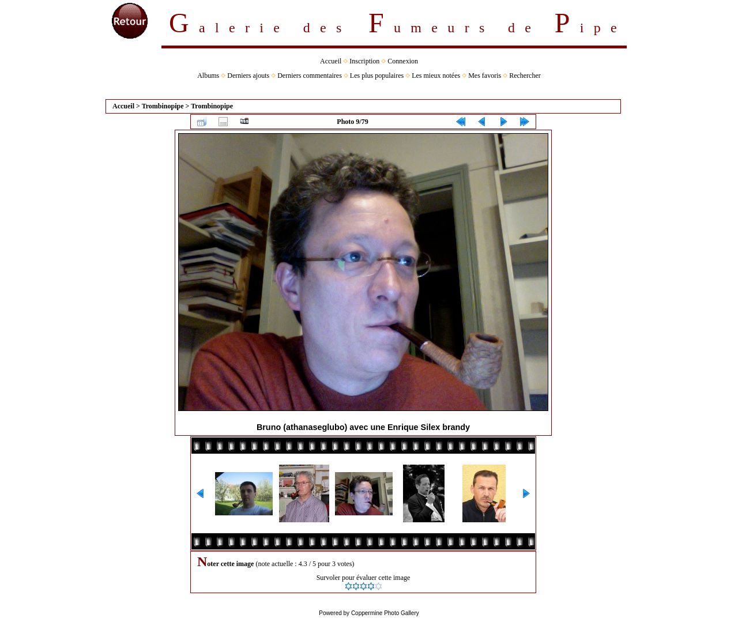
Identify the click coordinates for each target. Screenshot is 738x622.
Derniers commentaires (309, 75)
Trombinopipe (163, 106)
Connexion (402, 61)
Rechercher (525, 75)
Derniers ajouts (248, 75)
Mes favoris (484, 75)
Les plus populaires (377, 75)
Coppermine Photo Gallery (385, 613)
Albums (208, 75)
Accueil (330, 61)
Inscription (364, 61)
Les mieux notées (436, 75)
